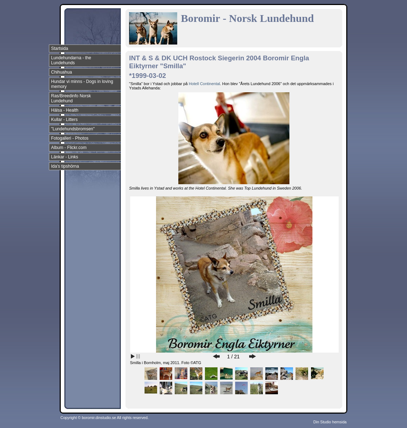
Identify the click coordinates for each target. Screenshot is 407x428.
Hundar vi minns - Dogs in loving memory (82, 84)
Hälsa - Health (64, 110)
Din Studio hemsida (330, 422)
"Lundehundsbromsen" (73, 128)
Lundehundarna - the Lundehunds (71, 60)
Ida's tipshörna (65, 166)
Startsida (59, 48)
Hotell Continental (204, 84)
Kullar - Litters (64, 119)
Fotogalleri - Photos (69, 138)
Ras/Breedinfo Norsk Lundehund (71, 98)
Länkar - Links (64, 156)
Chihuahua (61, 72)
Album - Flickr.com (69, 147)
